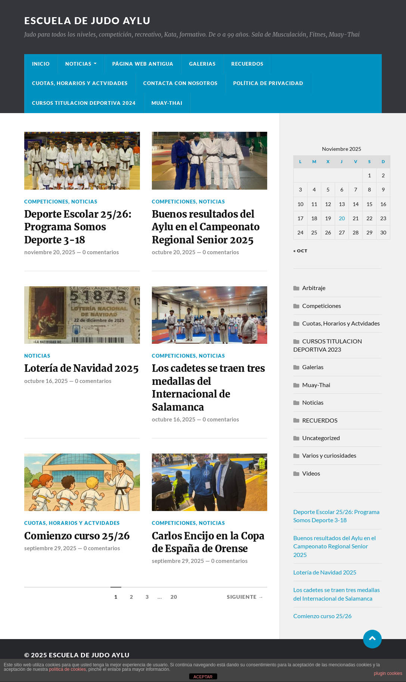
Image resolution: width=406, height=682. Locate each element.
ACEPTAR (202, 677)
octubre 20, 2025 (174, 252)
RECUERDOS (319, 420)
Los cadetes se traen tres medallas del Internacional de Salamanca (208, 387)
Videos (311, 473)
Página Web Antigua (143, 64)
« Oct (300, 250)
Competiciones (46, 202)
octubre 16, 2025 (46, 380)
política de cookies (67, 669)
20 (174, 597)
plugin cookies (388, 673)
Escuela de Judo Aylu (87, 20)
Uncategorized (321, 437)
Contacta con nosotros (180, 83)
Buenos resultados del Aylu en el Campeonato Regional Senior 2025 (206, 227)
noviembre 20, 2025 (49, 252)
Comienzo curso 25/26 (77, 536)
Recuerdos (247, 64)
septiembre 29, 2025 (50, 548)
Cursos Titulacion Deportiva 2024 (84, 103)
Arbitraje (313, 287)
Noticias (78, 64)
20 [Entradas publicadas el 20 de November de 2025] (342, 218)
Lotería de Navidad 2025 (81, 368)
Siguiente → (245, 597)
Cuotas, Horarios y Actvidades (80, 83)
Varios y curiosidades (329, 455)
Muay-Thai (167, 103)
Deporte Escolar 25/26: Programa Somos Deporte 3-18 (77, 227)
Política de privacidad (268, 83)
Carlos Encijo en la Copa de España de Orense (208, 542)
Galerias (202, 64)
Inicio (41, 64)
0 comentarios (100, 252)
